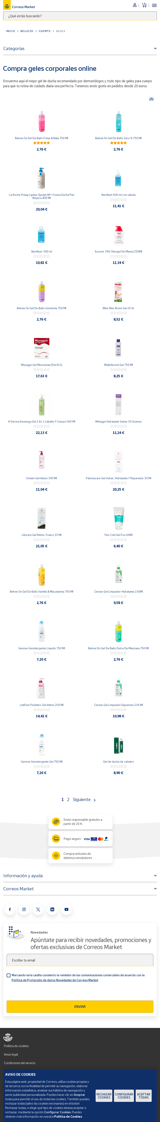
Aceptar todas (143, 1096)
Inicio (10, 31)
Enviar (80, 1006)
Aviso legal (11, 1054)
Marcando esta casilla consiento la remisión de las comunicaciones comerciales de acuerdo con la (78, 977)
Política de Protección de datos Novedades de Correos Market (55, 980)
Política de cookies (16, 1046)
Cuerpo (45, 31)
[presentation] (38, 992)
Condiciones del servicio (19, 1063)
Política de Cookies (68, 1116)
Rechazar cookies (103, 1096)
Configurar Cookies (124, 1096)
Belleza (27, 31)
